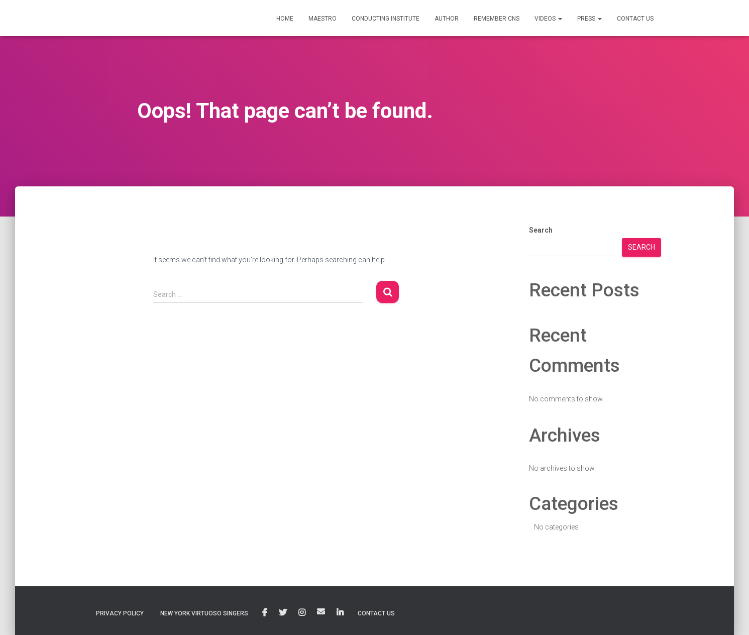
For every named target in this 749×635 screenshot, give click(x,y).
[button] (559, 18)
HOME (284, 18)
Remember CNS (496, 18)
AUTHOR (447, 18)
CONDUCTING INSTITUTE (385, 18)
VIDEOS (548, 18)
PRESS (589, 18)
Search (541, 230)
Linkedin (340, 612)
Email (321, 611)
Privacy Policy (120, 613)
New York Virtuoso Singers (204, 613)
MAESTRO (322, 18)
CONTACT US (635, 18)
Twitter (283, 612)
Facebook (264, 612)
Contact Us (376, 613)
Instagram (301, 612)
